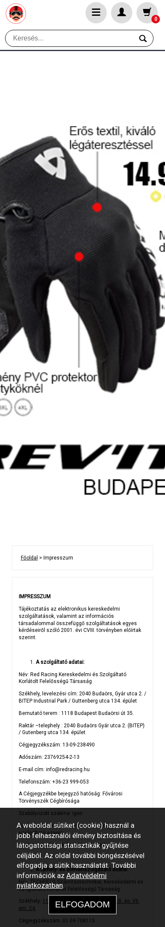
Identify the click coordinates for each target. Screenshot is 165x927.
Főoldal (29, 558)
